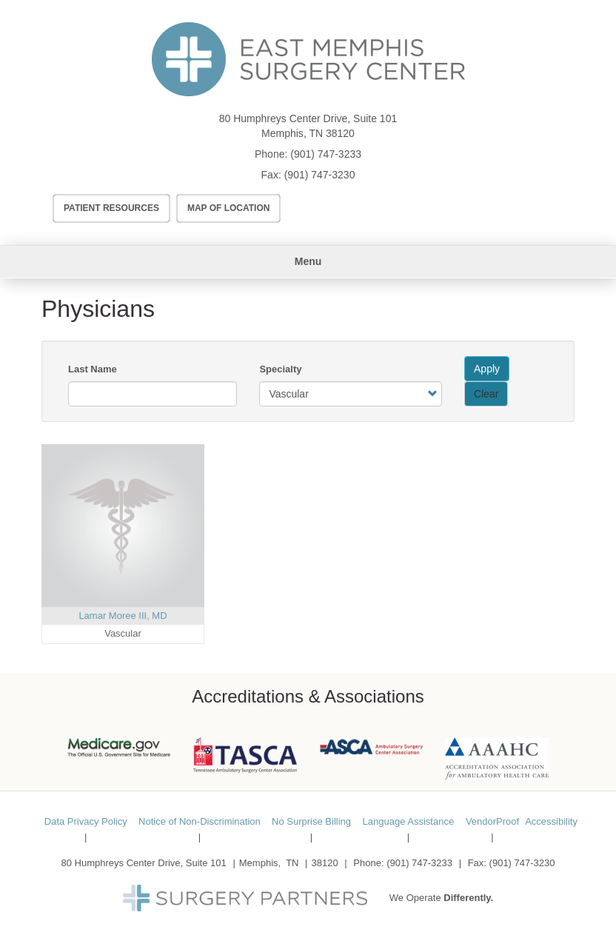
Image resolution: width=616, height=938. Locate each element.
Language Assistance (409, 821)
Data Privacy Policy (85, 821)
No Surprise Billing (311, 821)
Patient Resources (111, 208)
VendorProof (492, 821)
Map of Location (228, 208)
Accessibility (551, 821)
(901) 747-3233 (325, 154)
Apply (487, 369)
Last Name (92, 369)
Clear (486, 394)
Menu (308, 261)
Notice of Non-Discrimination (199, 821)
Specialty (280, 369)
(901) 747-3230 (319, 175)
